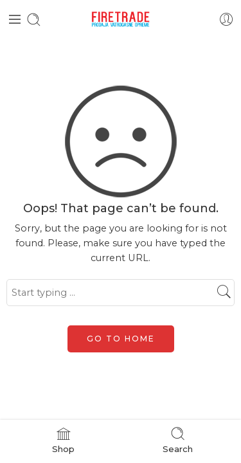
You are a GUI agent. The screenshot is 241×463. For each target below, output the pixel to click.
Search (178, 439)
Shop (63, 439)
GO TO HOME (121, 338)
